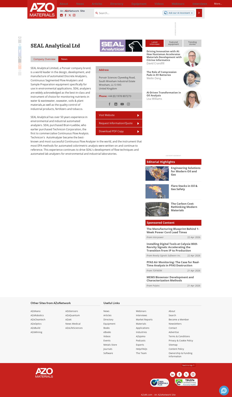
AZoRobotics (37, 311)
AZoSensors (71, 307)
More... (197, 3)
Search (172, 311)
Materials (141, 320)
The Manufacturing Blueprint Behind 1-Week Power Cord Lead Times (174, 230)
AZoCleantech (38, 316)
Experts (140, 341)
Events (107, 337)
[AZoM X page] (69, 15)
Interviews (141, 311)
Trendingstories (192, 43)
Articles (107, 311)
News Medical (73, 320)
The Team (141, 349)
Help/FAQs (141, 345)
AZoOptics (36, 320)
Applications (142, 324)
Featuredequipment (173, 43)
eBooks (107, 328)
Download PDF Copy (111, 131)
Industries (141, 328)
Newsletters (175, 320)
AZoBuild (35, 324)
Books (106, 324)
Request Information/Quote (116, 123)
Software (108, 349)
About (172, 307)
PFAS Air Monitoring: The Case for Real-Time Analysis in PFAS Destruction (173, 261)
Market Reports (144, 316)
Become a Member (179, 316)
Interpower (158, 236)
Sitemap (173, 341)
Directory (107, 3)
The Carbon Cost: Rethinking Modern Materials (182, 206)
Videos (107, 332)
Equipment (109, 320)
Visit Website (107, 115)
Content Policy (176, 345)
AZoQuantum (72, 311)
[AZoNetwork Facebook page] (65, 15)
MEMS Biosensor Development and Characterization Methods (168, 276)
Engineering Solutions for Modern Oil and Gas (186, 169)
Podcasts (140, 337)
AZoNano (35, 307)
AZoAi (68, 316)
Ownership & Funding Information (180, 351)
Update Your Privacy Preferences (55, 392)
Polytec (156, 282)
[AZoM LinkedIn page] (61, 15)
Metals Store (110, 341)
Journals (107, 345)
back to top (189, 361)
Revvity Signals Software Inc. (167, 253)
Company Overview (44, 59)
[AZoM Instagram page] (74, 15)
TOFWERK (157, 267)
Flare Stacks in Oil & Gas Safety (185, 187)
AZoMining (36, 328)
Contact (173, 324)
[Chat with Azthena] (224, 390)
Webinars (141, 307)
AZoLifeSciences (74, 324)
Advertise (174, 328)
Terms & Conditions (179, 332)
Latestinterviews (155, 43)
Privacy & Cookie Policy (181, 337)
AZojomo (140, 332)
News (106, 307)
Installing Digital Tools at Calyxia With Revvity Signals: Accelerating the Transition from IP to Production (173, 245)
